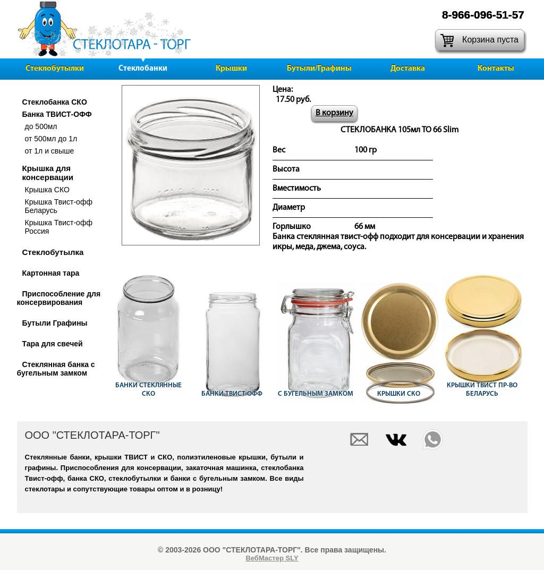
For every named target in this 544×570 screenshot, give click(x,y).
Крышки (231, 69)
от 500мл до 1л (51, 138)
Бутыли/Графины (319, 69)
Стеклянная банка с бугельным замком (56, 368)
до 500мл (41, 126)
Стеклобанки (142, 69)
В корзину (334, 113)
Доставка (407, 69)
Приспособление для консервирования (59, 298)
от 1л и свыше (49, 151)
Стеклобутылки (55, 69)
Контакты (496, 69)
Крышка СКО (47, 189)
